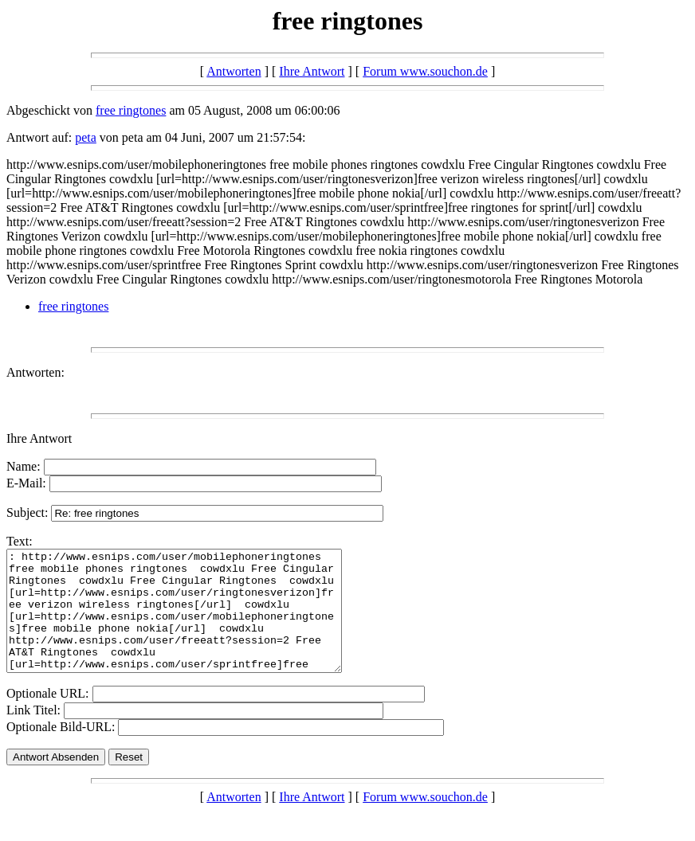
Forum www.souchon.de (425, 71)
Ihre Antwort (311, 71)
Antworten (233, 71)
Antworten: (35, 372)
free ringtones (131, 110)
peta (85, 137)
